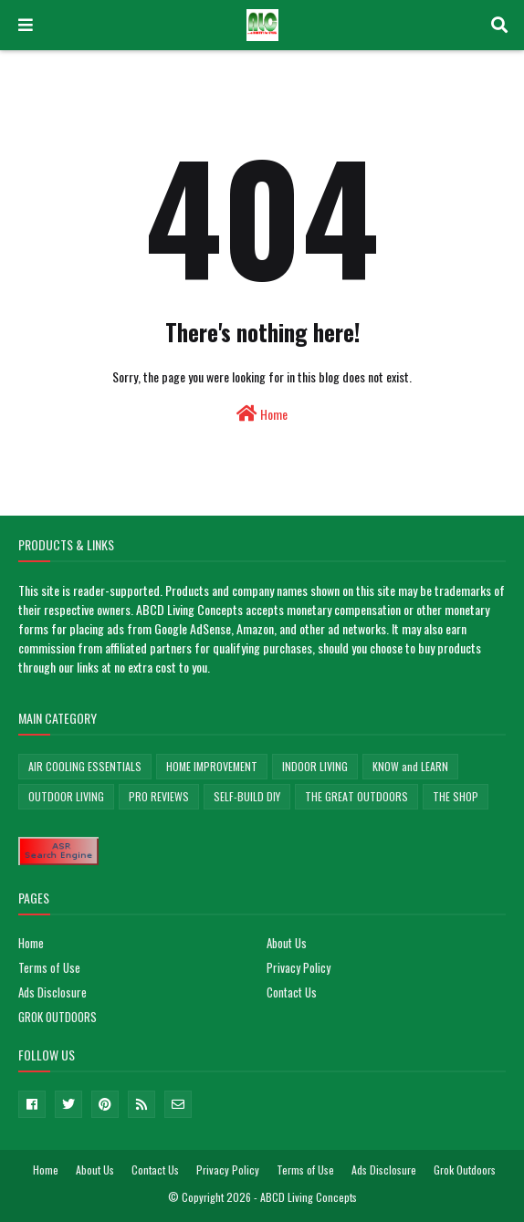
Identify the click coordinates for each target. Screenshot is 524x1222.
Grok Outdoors (465, 1169)
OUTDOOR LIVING (66, 796)
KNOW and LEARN (410, 766)
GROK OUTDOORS (57, 1017)
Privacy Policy (298, 967)
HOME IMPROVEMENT (211, 766)
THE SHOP (455, 796)
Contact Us (292, 992)
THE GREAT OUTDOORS (356, 796)
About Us (287, 943)
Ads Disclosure (52, 992)
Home (262, 413)
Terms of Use (49, 967)
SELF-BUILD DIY (247, 796)
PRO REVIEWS (159, 796)
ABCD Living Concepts (308, 1197)
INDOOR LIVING (315, 766)
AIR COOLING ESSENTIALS (84, 766)
